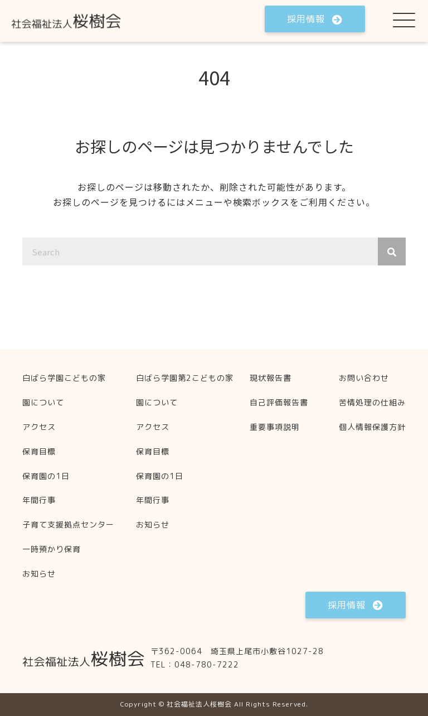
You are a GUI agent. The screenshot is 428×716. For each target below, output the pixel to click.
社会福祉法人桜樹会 (199, 704)
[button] (315, 19)
